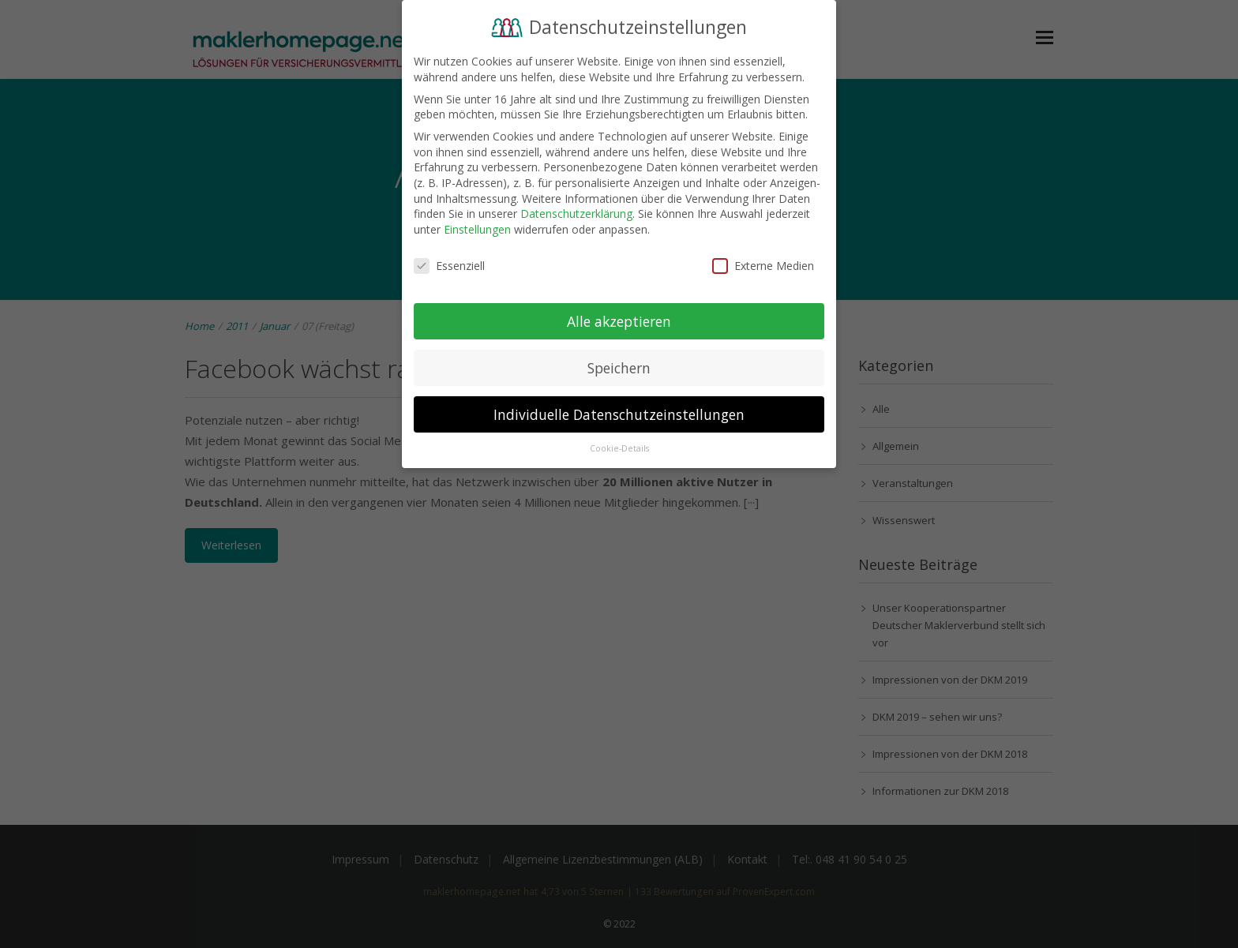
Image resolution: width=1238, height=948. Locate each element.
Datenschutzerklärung (576, 208)
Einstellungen (477, 224)
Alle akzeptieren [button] (619, 315)
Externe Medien (763, 260)
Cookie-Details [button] (619, 443)
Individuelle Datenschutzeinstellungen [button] (619, 408)
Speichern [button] (619, 362)
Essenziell (449, 260)
